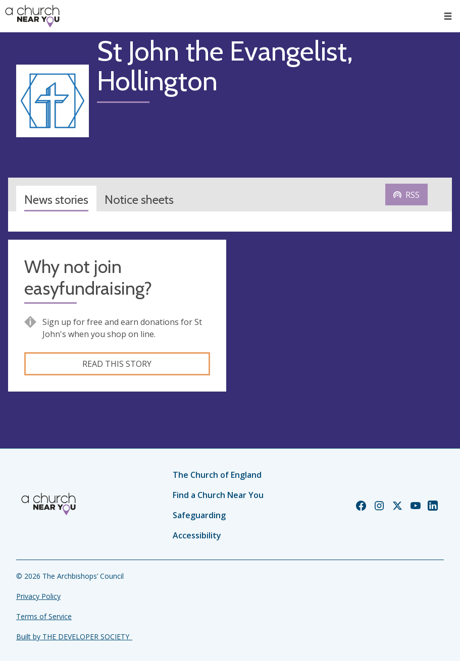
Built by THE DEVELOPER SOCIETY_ (74, 636)
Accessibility (197, 535)
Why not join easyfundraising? (88, 277)
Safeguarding (199, 515)
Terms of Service (44, 616)
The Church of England (217, 474)
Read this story (116, 363)
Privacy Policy (38, 596)
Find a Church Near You (218, 495)
